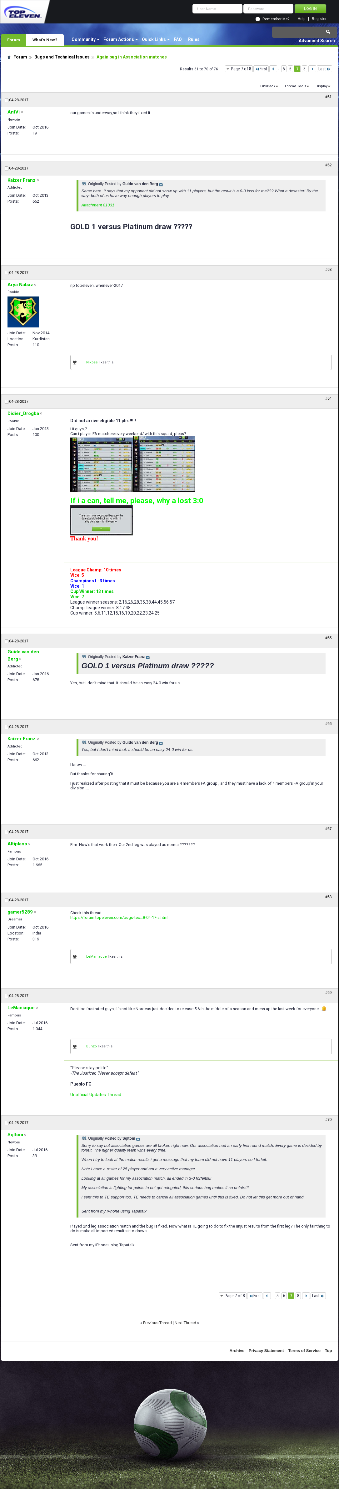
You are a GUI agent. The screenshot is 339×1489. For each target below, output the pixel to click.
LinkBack (267, 86)
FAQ (178, 39)
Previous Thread (157, 1322)
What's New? (44, 39)
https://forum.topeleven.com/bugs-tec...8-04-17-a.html (119, 917)
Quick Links (154, 39)
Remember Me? (275, 19)
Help (301, 19)
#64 (328, 398)
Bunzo (91, 1046)
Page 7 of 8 (241, 68)
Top (328, 1350)
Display (321, 86)
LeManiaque (96, 957)
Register (319, 19)
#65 (328, 638)
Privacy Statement (266, 1350)
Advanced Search (317, 40)
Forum (13, 39)
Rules (194, 39)
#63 (328, 269)
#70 (328, 1119)
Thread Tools (295, 86)
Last (324, 68)
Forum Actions (118, 39)
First (261, 68)
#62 (328, 165)
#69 (328, 992)
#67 (328, 829)
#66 (328, 724)
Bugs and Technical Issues (62, 56)
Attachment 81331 (98, 205)
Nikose (92, 362)
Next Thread (185, 1322)
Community (84, 39)
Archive (237, 1350)
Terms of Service (304, 1350)
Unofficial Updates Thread (95, 1094)
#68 (328, 897)
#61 (328, 97)
